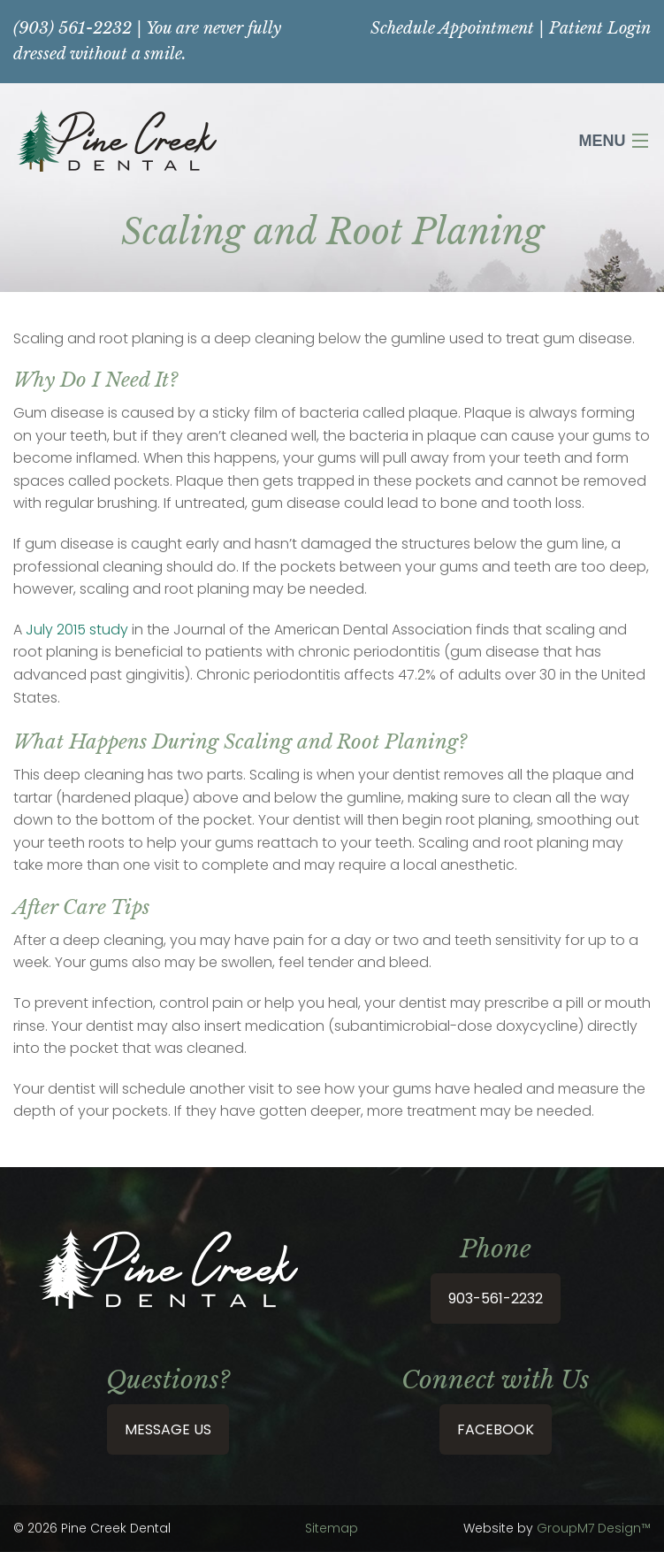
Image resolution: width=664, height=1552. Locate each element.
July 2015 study (77, 629)
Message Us (168, 1429)
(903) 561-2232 (72, 28)
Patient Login (600, 28)
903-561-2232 (495, 1298)
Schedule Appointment (452, 28)
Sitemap (331, 1528)
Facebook (495, 1429)
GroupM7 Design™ (594, 1528)
